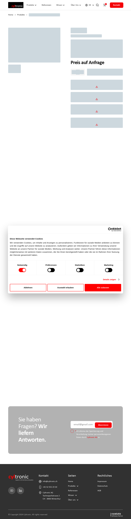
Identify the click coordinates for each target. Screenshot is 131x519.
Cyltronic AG (92, 437)
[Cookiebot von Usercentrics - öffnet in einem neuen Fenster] (110, 229)
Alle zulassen (103, 287)
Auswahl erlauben (65, 287)
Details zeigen (109, 279)
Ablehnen (28, 287)
